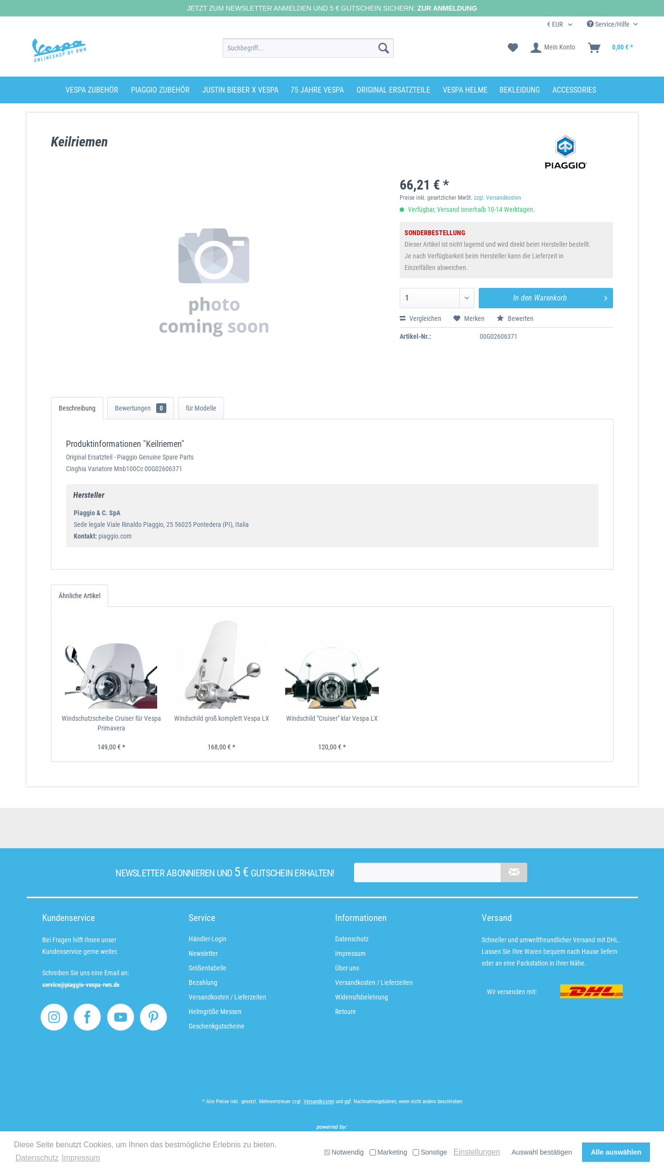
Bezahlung (203, 982)
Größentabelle (208, 968)
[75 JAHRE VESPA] (317, 90)
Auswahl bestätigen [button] (542, 1152)
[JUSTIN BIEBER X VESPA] (240, 90)
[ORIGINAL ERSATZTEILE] (393, 90)
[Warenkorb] (611, 48)
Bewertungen (140, 408)
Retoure (345, 1011)
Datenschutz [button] (37, 1158)
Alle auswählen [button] (616, 1152)
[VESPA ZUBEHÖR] (92, 90)
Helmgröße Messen (215, 1011)
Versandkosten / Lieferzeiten (227, 997)
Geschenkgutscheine (216, 1026)
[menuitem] (308, 48)
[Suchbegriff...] (308, 48)
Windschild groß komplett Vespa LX (221, 718)
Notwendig (344, 1152)
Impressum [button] (81, 1158)
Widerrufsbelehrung (361, 997)
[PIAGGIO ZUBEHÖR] (160, 90)
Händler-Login (208, 939)
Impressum (350, 953)
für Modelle (201, 408)
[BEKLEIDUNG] (520, 90)
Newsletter (203, 953)
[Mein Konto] (553, 48)
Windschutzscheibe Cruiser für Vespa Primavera (111, 723)
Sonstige (430, 1152)
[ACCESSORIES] (574, 90)
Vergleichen (420, 318)
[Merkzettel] (513, 48)
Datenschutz (352, 939)
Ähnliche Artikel (79, 596)
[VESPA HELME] (465, 90)
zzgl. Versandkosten (497, 197)
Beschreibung (77, 408)
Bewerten (515, 318)
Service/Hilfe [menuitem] (609, 24)
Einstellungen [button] (476, 1152)
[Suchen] (383, 48)
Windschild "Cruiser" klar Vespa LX (332, 718)
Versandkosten (319, 1101)
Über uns (347, 968)
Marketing (388, 1152)
